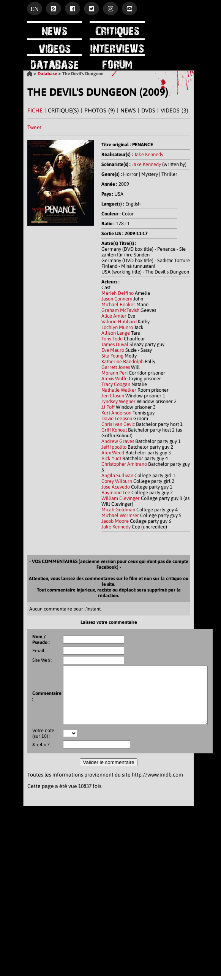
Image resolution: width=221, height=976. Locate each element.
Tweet (34, 127)
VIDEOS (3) (174, 110)
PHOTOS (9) (99, 110)
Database (47, 73)
